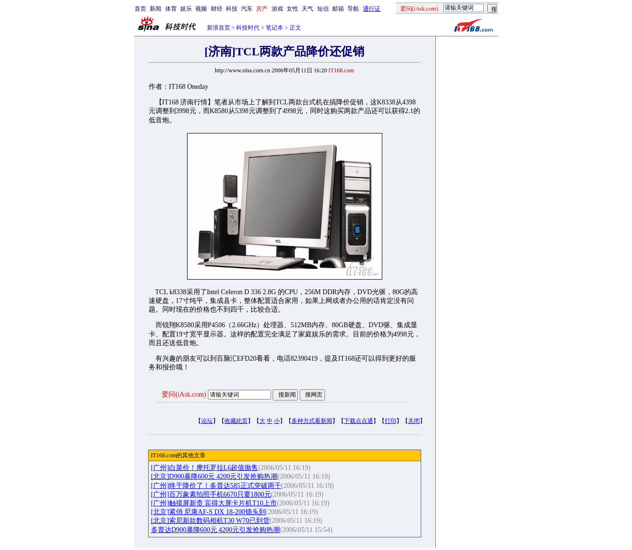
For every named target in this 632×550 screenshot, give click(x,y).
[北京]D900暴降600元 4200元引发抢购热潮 (214, 476)
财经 (216, 8)
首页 (140, 8)
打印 (390, 420)
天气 (307, 8)
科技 (232, 8)
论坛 (207, 420)
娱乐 (186, 8)
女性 (292, 8)
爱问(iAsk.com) (184, 394)
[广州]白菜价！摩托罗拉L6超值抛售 (204, 467)
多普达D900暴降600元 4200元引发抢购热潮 (215, 529)
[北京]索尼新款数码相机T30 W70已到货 (210, 520)
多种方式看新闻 (311, 420)
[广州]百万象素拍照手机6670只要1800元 (211, 494)
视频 (201, 8)
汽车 (247, 8)
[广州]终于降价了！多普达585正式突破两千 (216, 485)
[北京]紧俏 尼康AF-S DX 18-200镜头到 (208, 512)
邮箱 (338, 8)
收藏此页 (236, 420)
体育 (171, 8)
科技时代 (247, 27)
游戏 (277, 8)
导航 (353, 8)
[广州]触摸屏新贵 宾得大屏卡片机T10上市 (214, 503)
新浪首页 (218, 27)
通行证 (371, 8)
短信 (323, 8)
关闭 (414, 420)
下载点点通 (358, 420)
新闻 (155, 8)
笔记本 (274, 27)
